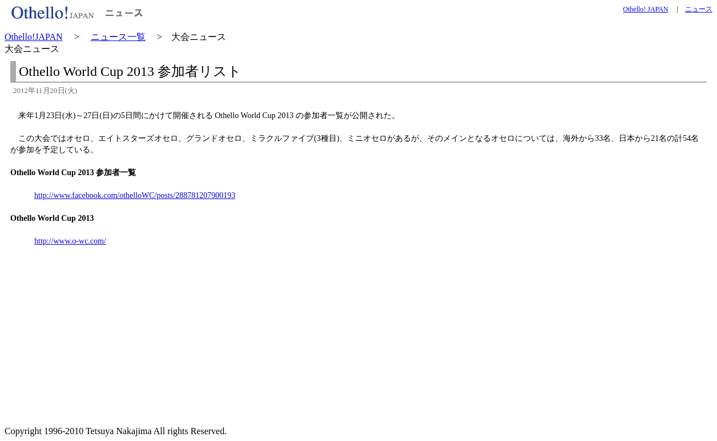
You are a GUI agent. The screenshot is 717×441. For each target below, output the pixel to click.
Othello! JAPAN (645, 9)
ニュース (698, 9)
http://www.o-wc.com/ (70, 241)
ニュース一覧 (118, 37)
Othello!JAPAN (34, 37)
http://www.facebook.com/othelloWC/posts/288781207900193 (134, 195)
